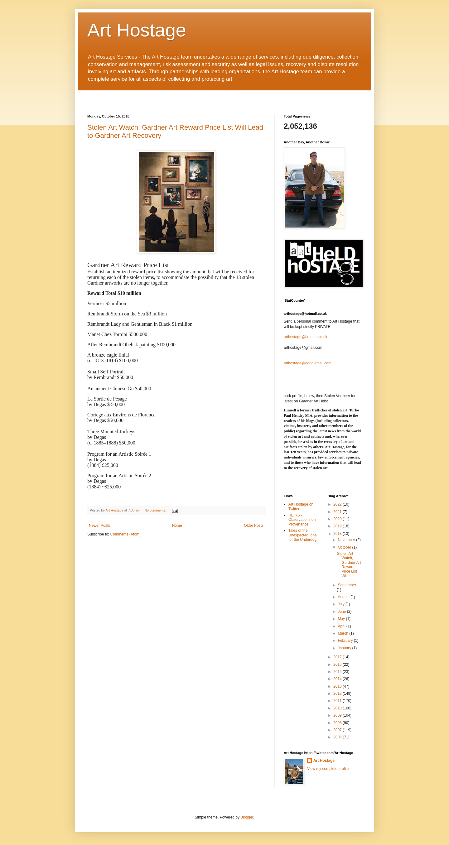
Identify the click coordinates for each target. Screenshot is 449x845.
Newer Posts (99, 525)
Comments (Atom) (125, 534)
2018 (338, 533)
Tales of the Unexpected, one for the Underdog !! (302, 537)
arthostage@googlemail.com (307, 363)
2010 (338, 708)
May (342, 619)
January (345, 648)
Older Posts (253, 525)
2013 (338, 686)
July (341, 604)
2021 (338, 512)
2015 (338, 672)
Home (177, 525)
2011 (338, 701)
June (342, 611)
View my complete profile (328, 768)
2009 (338, 715)
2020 (338, 519)
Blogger (246, 817)
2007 (338, 730)
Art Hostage (136, 30)
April (342, 626)
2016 (338, 664)
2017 (338, 657)
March (343, 633)
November (347, 540)
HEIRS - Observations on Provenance (302, 519)
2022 (338, 504)
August (344, 597)
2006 (338, 737)
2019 (338, 526)
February (346, 640)
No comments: (155, 510)
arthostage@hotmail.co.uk (305, 337)
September (347, 585)
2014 (338, 679)
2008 (338, 723)
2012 (338, 693)
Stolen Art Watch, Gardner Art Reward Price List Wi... (349, 564)
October (345, 547)
